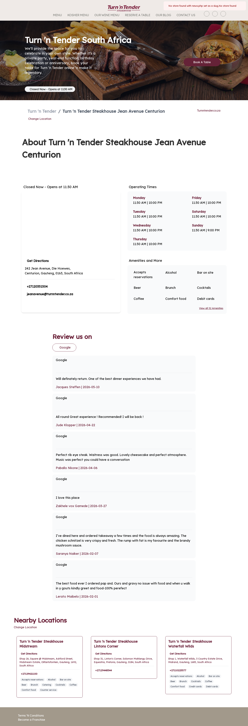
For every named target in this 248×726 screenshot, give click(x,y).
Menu (59, 15)
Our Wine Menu (108, 15)
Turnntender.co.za (209, 110)
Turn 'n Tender (42, 111)
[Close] (240, 6)
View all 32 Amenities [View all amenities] (210, 308)
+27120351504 (38, 286)
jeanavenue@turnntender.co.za (51, 294)
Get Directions (38, 261)
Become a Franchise (31, 719)
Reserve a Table (137, 15)
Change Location (39, 118)
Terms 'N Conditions (31, 715)
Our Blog (162, 15)
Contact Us (184, 15)
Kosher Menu (79, 15)
